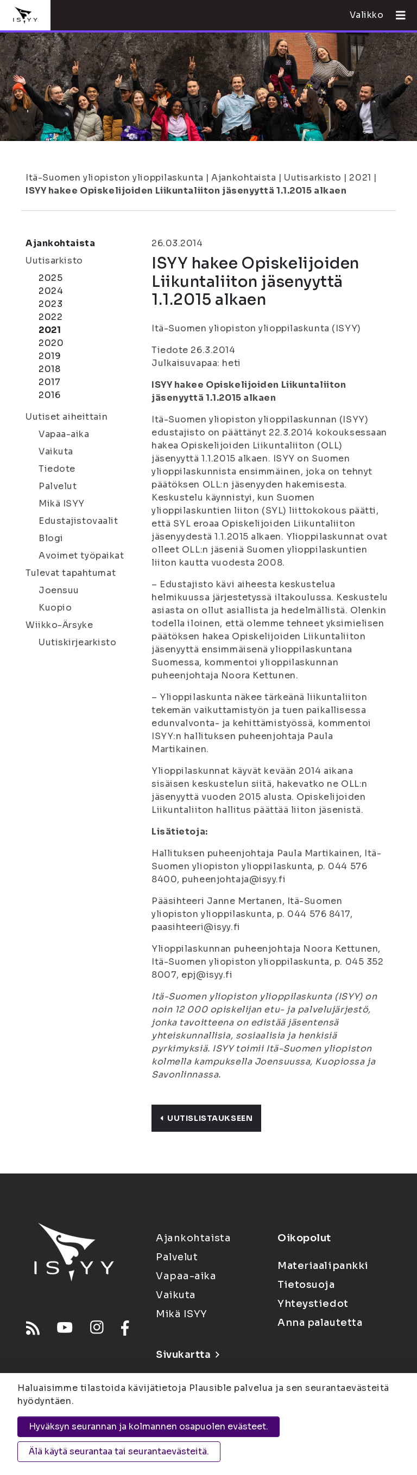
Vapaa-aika (64, 434)
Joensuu (59, 590)
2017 (49, 382)
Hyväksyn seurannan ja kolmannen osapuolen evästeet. (148, 1426)
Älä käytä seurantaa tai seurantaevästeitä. (119, 1451)
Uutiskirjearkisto (78, 642)
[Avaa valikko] (396, 15)
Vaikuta (56, 451)
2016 (49, 395)
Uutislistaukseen (206, 1118)
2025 (50, 278)
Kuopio (55, 607)
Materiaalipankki (323, 1266)
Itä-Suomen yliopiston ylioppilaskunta (115, 177)
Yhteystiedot (313, 1304)
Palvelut (58, 486)
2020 (51, 343)
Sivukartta (187, 1355)
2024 (51, 291)
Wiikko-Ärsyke (59, 625)
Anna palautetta (319, 1323)
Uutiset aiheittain (67, 416)
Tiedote (57, 468)
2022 (50, 317)
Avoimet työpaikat (81, 555)
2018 (49, 369)
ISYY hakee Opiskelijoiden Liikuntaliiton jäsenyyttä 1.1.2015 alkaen (186, 190)
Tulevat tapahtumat (71, 573)
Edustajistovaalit (78, 521)
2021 (360, 177)
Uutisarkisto (313, 177)
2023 (50, 304)
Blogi (51, 538)
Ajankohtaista (243, 177)
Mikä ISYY (62, 503)
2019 (50, 356)
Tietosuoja (306, 1285)
